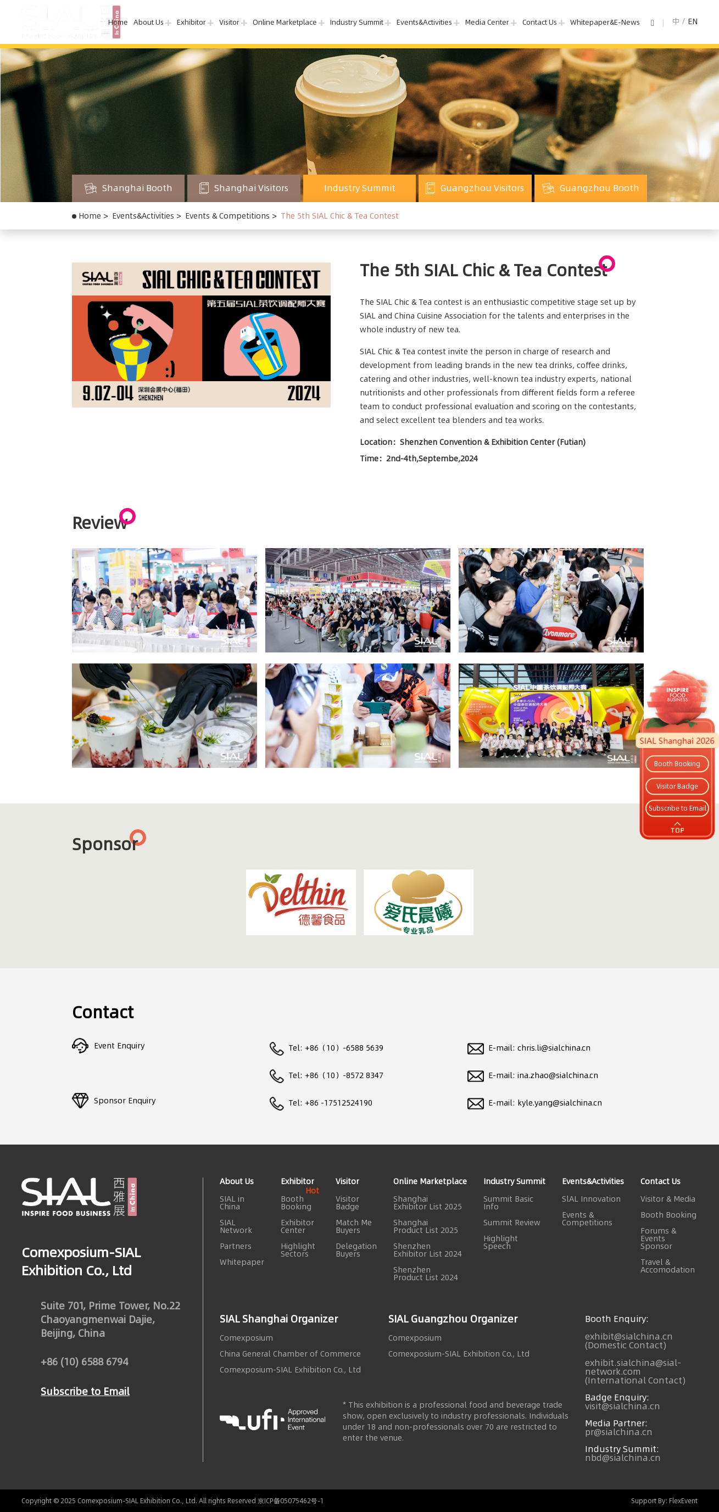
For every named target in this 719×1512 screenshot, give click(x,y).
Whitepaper (242, 1262)
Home (118, 22)
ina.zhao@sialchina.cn (557, 1075)
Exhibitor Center (297, 1226)
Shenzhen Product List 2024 (425, 1273)
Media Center (487, 22)
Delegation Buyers (356, 1250)
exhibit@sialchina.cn (629, 1336)
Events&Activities (424, 22)
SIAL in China (232, 1202)
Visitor (229, 22)
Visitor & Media (667, 1199)
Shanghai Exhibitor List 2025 (427, 1202)
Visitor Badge (347, 1202)
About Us (148, 22)
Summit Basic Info (508, 1202)
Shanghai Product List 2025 (425, 1226)
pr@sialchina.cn (619, 1432)
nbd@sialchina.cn (623, 1458)
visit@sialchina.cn (622, 1406)
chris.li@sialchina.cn (553, 1047)
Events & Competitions (227, 215)
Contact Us (539, 22)
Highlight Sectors (298, 1250)
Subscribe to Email (85, 1398)
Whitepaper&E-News (605, 22)
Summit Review (511, 1222)
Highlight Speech (500, 1242)
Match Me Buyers (354, 1226)
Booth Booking (300, 1202)
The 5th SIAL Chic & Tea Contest (340, 215)
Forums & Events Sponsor (658, 1238)
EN (693, 21)
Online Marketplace (285, 22)
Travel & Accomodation (667, 1266)
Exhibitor (191, 22)
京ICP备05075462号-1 (291, 1500)
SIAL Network (236, 1226)
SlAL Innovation (591, 1199)
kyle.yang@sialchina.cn (559, 1102)
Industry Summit (356, 22)
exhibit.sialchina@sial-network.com (633, 1367)
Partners (236, 1246)
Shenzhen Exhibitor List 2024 (427, 1250)
